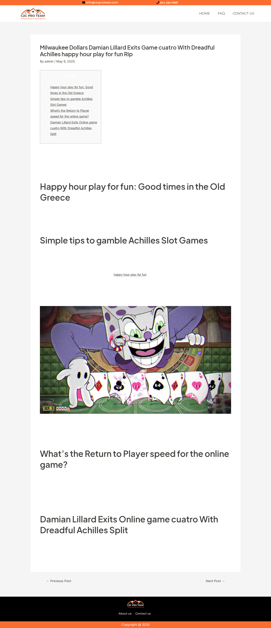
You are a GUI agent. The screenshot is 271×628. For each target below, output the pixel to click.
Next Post (214, 581)
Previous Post (59, 581)
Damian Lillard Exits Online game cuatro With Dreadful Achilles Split (74, 128)
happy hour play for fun (131, 274)
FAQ (218, 13)
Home (201, 13)
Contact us (242, 13)
